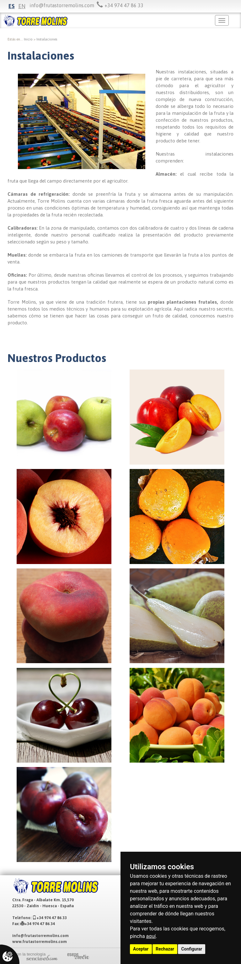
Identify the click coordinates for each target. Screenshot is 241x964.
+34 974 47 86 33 (49, 917)
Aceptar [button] (141, 948)
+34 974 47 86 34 (37, 923)
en (21, 6)
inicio (28, 39)
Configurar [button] (191, 948)
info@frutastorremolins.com (61, 5)
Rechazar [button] (165, 948)
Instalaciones (46, 39)
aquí (151, 936)
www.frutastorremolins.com (39, 941)
